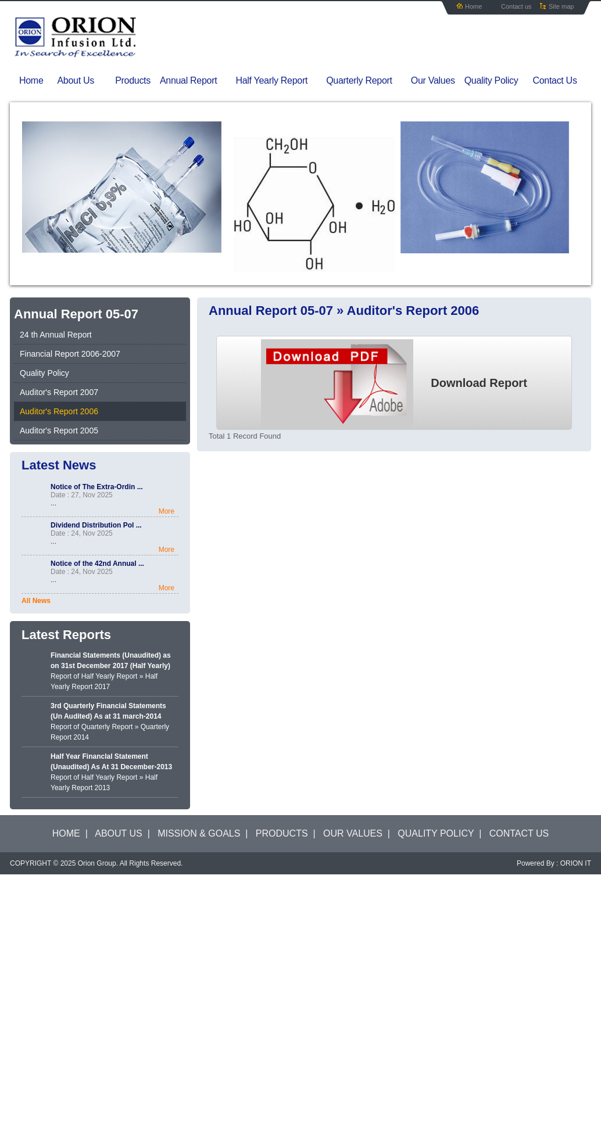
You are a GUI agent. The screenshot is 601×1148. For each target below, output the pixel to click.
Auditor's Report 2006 (59, 411)
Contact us (516, 6)
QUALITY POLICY (436, 833)
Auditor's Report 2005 (59, 430)
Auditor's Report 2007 (59, 392)
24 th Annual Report (56, 334)
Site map (561, 6)
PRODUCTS (282, 833)
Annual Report (195, 80)
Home (473, 6)
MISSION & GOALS (199, 833)
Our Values (433, 80)
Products (133, 80)
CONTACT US (519, 833)
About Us (83, 80)
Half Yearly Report (279, 80)
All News (36, 601)
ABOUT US (118, 833)
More (166, 511)
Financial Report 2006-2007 (70, 353)
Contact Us (554, 80)
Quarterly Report (366, 80)
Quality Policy (491, 80)
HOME (66, 833)
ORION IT (575, 863)
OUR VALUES (352, 833)
